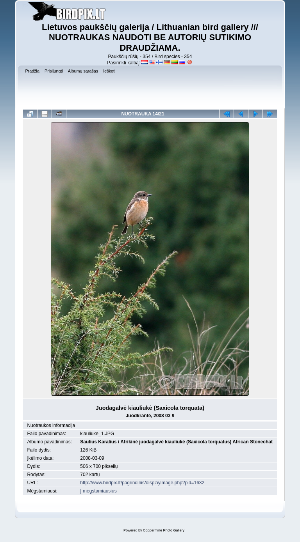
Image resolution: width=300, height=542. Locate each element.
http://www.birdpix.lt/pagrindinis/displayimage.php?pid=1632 (142, 482)
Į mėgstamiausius (98, 491)
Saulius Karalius (98, 442)
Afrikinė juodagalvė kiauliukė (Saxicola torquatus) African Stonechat (196, 442)
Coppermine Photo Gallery (163, 530)
